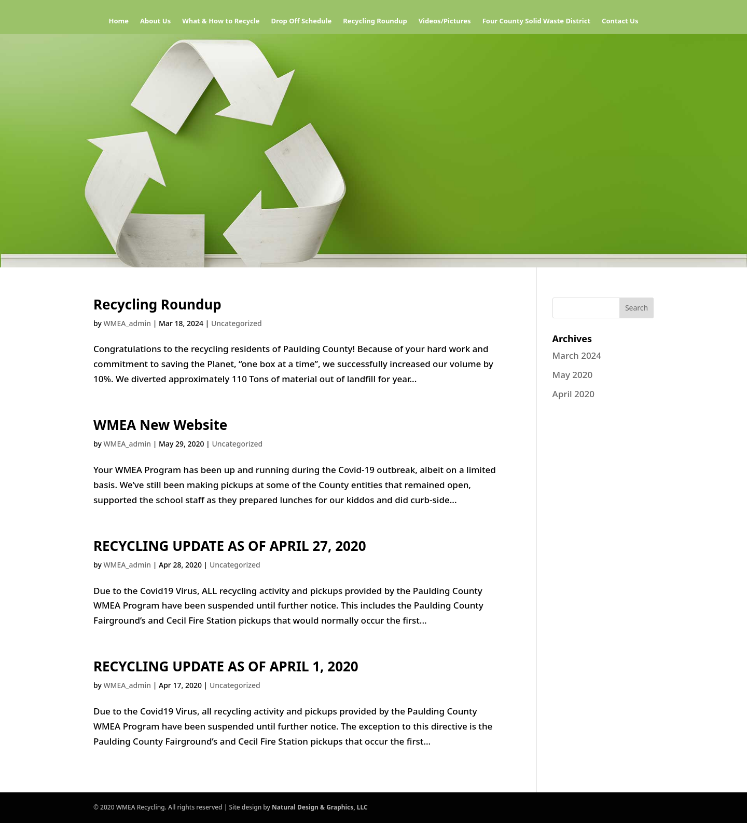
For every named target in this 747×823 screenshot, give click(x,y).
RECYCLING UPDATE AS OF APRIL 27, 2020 (229, 545)
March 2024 (577, 355)
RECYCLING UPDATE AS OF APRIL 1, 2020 (225, 666)
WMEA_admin (127, 323)
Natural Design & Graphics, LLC (320, 807)
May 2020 (572, 375)
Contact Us (620, 21)
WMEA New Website (160, 424)
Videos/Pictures (445, 21)
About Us (155, 21)
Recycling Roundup (375, 21)
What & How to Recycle (220, 21)
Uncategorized (236, 323)
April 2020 (573, 394)
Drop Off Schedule (301, 21)
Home (119, 21)
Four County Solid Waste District (536, 21)
